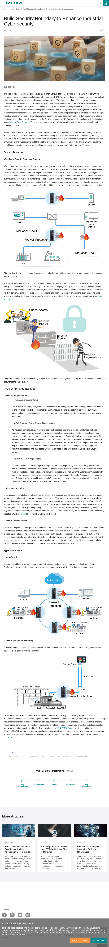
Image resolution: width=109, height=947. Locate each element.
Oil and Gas (33, 756)
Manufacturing (20, 756)
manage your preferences (21, 932)
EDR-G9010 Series (65, 728)
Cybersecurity (82, 756)
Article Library (15, 9)
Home (4, 9)
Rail (58, 756)
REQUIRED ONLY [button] (79, 941)
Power (51, 756)
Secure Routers (68, 756)
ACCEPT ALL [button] (98, 941)
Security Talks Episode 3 (19, 122)
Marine (43, 756)
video (23, 514)
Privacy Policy (8, 934)
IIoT (10, 756)
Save (101, 30)
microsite (8, 738)
